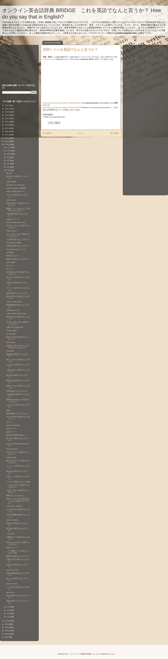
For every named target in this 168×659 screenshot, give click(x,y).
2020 (7, 125)
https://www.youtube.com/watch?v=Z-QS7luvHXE (61, 107)
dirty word (10, 592)
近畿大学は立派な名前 (14, 327)
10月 (9, 154)
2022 (7, 118)
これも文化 (10, 534)
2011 (7, 627)
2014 (7, 144)
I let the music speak (14, 302)
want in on (10, 432)
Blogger (112, 654)
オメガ (8, 422)
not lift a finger (11, 330)
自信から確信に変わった (15, 191)
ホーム (81, 133)
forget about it (11, 231)
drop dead (10, 351)
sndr (93, 654)
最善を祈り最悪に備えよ (15, 435)
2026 (7, 105)
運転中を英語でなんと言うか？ (18, 259)
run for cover (11, 200)
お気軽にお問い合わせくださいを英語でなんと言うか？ (18, 347)
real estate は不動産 (13, 243)
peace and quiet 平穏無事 (15, 188)
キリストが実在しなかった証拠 (18, 482)
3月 (8, 610)
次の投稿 (47, 133)
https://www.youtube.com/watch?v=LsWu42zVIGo (62, 103)
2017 (7, 135)
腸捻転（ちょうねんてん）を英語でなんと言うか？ (18, 210)
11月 (9, 151)
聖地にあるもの (12, 256)
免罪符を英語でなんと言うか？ (18, 246)
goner (8, 410)
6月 (8, 167)
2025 (7, 109)
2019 (7, 128)
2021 (7, 122)
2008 (7, 637)
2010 (7, 631)
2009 (7, 634)
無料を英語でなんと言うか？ (17, 293)
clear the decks (12, 449)
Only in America (12, 520)
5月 (8, 170)
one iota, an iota (12, 570)
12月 (9, 147)
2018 (7, 131)
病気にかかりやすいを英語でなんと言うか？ (18, 543)
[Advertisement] (18, 62)
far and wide (11, 334)
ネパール (9, 269)
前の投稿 (114, 133)
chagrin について (12, 219)
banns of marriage (13, 425)
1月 (8, 617)
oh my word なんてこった (16, 249)
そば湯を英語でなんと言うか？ (18, 239)
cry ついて (10, 265)
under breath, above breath (16, 313)
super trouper (11, 457)
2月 (8, 613)
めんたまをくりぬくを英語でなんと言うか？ (18, 235)
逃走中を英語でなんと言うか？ (18, 556)
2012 (7, 624)
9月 (8, 157)
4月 (8, 607)
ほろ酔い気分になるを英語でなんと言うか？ (18, 323)
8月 (8, 160)
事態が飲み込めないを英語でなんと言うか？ (18, 401)
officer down (10, 342)
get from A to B (11, 584)
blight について (12, 548)
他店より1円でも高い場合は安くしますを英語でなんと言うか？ (18, 501)
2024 (7, 112)
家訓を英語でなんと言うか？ (17, 413)
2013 (7, 621)
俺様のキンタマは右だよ (15, 496)
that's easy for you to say (15, 222)
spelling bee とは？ (13, 310)
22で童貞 (9, 252)
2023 (7, 115)
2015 (7, 141)
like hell (9, 173)
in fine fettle (10, 262)
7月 (8, 164)
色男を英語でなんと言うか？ (17, 391)
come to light (11, 182)
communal (47, 59)
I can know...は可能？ (14, 506)
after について (11, 429)
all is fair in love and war (15, 185)
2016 (7, 138)
